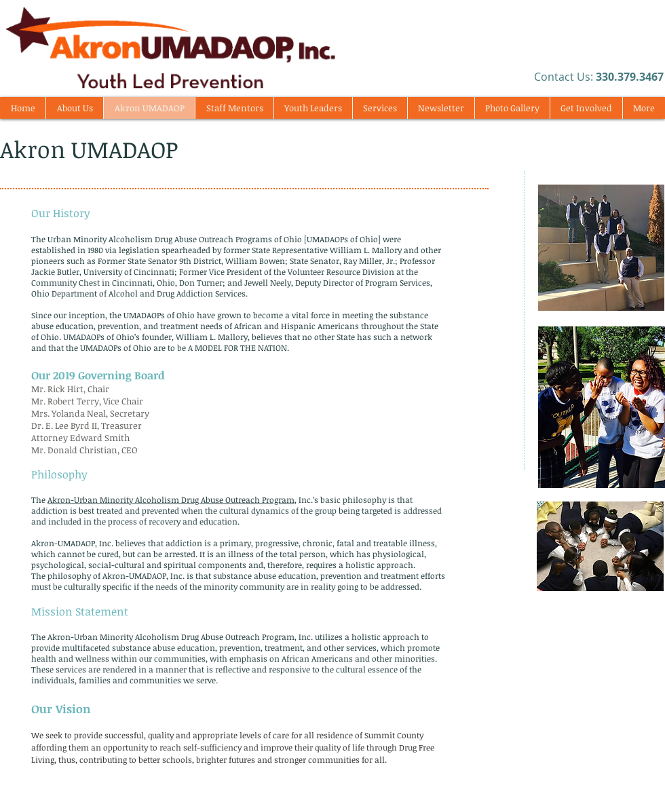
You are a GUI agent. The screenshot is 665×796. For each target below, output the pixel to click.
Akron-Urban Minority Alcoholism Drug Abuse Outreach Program (171, 499)
